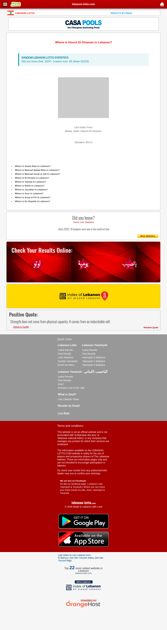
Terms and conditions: (70, 425)
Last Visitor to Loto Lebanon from (80, 558)
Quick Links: (64, 339)
